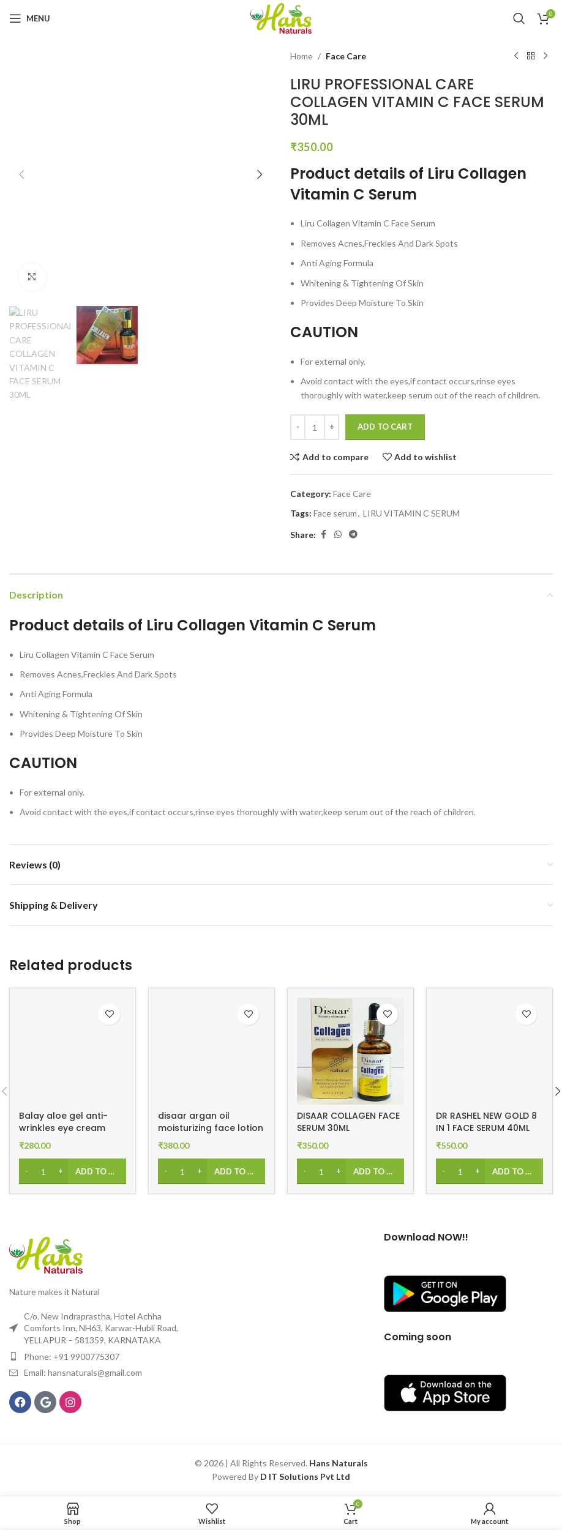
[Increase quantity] (331, 427)
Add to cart (385, 426)
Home (301, 56)
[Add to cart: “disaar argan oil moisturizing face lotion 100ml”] (211, 1171)
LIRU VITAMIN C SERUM (411, 513)
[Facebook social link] (323, 534)
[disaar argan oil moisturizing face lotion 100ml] (211, 1051)
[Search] (519, 18)
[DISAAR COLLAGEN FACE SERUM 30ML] (350, 1051)
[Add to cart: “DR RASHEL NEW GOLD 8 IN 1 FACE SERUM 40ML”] (489, 1171)
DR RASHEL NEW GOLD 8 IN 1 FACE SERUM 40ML (486, 1122)
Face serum (335, 513)
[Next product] (545, 56)
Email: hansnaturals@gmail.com (83, 1372)
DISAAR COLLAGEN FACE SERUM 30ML (348, 1122)
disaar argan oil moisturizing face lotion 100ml (210, 1128)
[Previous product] (516, 56)
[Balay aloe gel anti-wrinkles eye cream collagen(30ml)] (72, 1051)
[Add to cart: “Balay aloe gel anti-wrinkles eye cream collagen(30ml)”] (72, 1171)
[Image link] (46, 1254)
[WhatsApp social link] (338, 534)
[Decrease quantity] (297, 427)
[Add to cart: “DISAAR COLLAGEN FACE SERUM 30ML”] (350, 1171)
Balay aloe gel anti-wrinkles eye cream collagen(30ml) (63, 1128)
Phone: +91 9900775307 (71, 1356)
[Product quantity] (314, 427)
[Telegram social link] (353, 534)
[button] (21, 174)
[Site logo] (281, 17)
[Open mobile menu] (29, 18)
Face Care (346, 56)
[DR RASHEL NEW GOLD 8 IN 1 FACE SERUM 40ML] (489, 1051)
